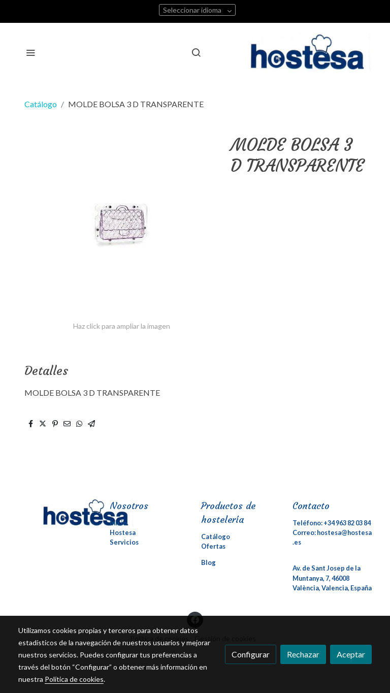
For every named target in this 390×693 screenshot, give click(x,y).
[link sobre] (57, 512)
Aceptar (351, 654)
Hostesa (123, 532)
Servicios (124, 542)
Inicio (118, 523)
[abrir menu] (30, 52)
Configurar (251, 654)
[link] (311, 52)
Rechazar (303, 654)
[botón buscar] (196, 52)
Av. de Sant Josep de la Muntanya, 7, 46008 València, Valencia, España (332, 577)
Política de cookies (74, 679)
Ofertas (213, 546)
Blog (208, 562)
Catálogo (40, 104)
